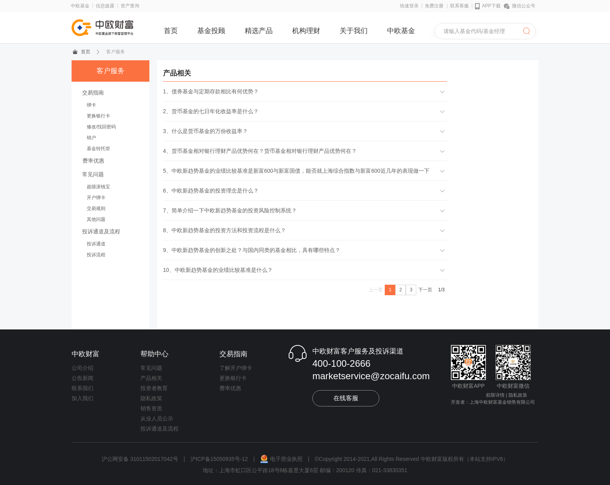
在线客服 (345, 398)
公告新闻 (82, 378)
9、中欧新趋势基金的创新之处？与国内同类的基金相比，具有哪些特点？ (251, 250)
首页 (171, 31)
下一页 (425, 289)
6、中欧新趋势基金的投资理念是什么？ (211, 190)
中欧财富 (86, 354)
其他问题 (96, 219)
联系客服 (459, 6)
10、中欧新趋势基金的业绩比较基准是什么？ (218, 270)
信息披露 (105, 6)
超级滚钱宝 (98, 186)
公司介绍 (82, 368)
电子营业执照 (282, 459)
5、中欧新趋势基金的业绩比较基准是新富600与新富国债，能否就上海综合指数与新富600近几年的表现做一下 (296, 171)
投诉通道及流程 (101, 231)
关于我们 (354, 31)
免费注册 (434, 6)
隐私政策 (151, 398)
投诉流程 (96, 254)
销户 (91, 137)
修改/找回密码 (101, 127)
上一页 (376, 289)
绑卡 (91, 105)
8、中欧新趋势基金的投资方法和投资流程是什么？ (224, 230)
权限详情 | (496, 395)
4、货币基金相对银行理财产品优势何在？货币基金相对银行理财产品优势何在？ (260, 151)
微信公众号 (519, 6)
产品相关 (151, 378)
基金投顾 (211, 31)
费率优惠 (93, 161)
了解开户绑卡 (235, 368)
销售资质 (151, 408)
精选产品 (259, 31)
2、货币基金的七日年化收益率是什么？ (211, 111)
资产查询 (130, 6)
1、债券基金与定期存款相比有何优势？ (211, 91)
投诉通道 (96, 244)
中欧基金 (80, 6)
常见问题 (93, 174)
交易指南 (93, 92)
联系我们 (82, 388)
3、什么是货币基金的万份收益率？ (205, 131)
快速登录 (409, 6)
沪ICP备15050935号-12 (219, 459)
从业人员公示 (156, 418)
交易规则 (96, 208)
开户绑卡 (96, 197)
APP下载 (488, 6)
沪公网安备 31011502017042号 (141, 459)
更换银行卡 (98, 116)
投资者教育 (154, 388)
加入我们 (82, 398)
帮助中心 (154, 354)
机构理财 (306, 31)
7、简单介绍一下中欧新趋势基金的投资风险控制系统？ (230, 210)
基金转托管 (98, 148)
